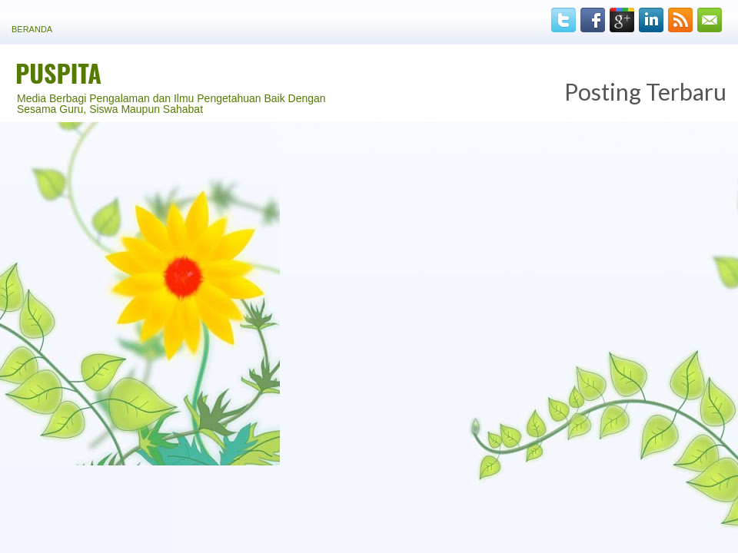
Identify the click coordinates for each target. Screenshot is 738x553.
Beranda (32, 29)
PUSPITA (58, 73)
